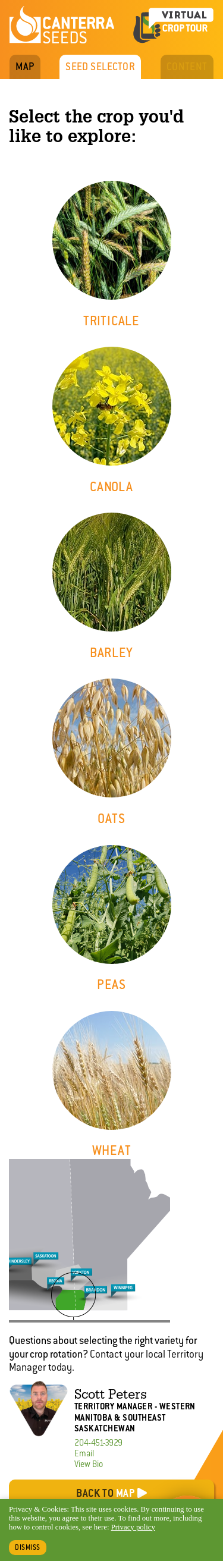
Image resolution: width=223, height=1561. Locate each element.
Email (84, 1453)
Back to (105, 1493)
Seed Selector (100, 66)
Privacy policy (133, 1527)
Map (24, 66)
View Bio (88, 1464)
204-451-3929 (98, 1442)
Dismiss (27, 1547)
